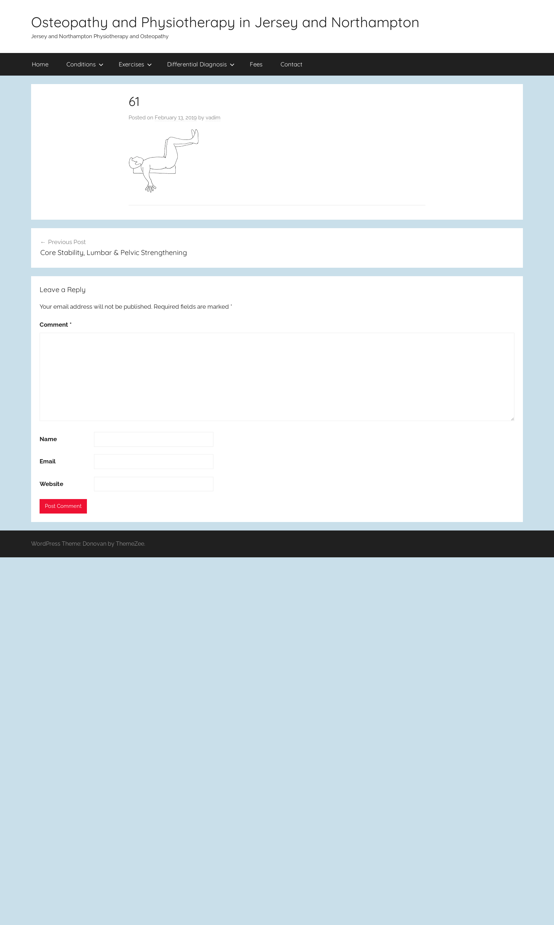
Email (47, 461)
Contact (291, 64)
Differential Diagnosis (201, 64)
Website (51, 483)
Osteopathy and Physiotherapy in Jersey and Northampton (225, 22)
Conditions (85, 64)
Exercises (135, 64)
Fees (256, 64)
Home (40, 64)
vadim (213, 117)
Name (48, 439)
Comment (56, 324)
